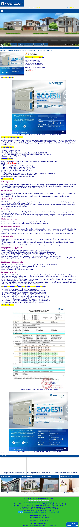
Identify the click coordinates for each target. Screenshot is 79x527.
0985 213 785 (72, 7)
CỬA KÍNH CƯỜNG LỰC (47, 476)
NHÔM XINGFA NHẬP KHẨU (7, 476)
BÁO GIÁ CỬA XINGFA (27, 476)
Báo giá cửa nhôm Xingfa (30, 492)
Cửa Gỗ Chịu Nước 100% (69, 492)
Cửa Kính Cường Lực (49, 492)
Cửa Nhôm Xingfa (10, 492)
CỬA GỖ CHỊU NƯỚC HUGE (66, 476)
